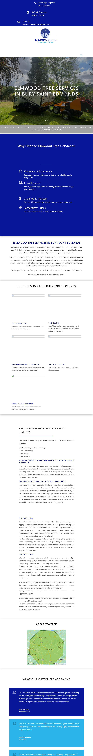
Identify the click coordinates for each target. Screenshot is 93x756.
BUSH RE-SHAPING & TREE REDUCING (25, 364)
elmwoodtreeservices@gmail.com (35, 24)
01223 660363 (44, 6)
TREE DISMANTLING (19, 323)
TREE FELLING (53, 323)
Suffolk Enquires (39, 12)
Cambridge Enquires (46, 2)
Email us (25, 21)
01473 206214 (38, 15)
